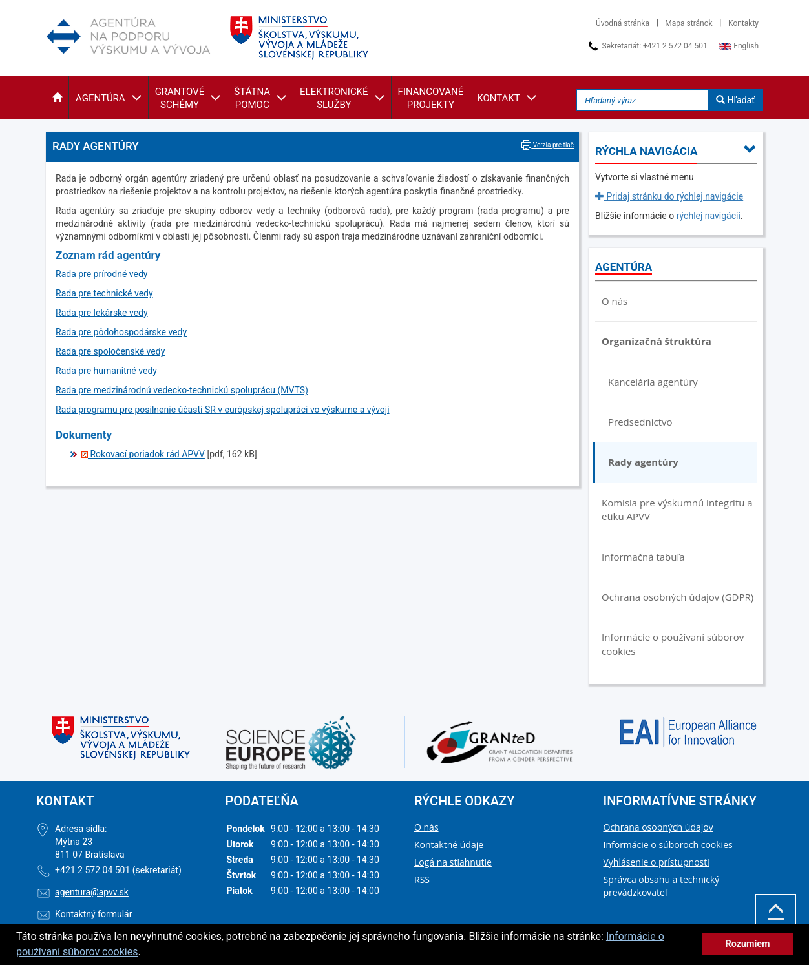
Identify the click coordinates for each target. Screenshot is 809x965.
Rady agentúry (643, 461)
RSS (422, 879)
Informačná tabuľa (643, 556)
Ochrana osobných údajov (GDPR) (677, 596)
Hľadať (735, 100)
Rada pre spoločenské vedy (110, 351)
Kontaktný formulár (93, 914)
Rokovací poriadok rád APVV (143, 454)
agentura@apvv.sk (92, 892)
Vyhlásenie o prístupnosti (656, 862)
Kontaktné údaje (448, 844)
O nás (614, 301)
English (739, 45)
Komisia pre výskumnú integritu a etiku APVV (677, 509)
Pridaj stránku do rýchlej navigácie (669, 196)
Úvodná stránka (622, 23)
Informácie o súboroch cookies (668, 844)
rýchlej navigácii (709, 216)
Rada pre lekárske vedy (102, 312)
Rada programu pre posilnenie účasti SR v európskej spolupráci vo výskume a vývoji (223, 409)
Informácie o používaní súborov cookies (673, 643)
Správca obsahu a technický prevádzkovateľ (662, 885)
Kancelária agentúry (653, 381)
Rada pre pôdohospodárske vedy (121, 332)
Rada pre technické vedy (104, 293)
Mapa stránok (688, 23)
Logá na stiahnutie (453, 862)
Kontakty (743, 23)
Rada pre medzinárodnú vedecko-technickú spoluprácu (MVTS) (182, 390)
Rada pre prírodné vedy (101, 274)
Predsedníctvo (640, 421)
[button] (57, 97)
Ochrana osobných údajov (658, 827)
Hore (776, 917)
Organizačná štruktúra (656, 341)
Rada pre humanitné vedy (106, 371)
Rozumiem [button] (747, 944)
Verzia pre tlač (547, 145)
